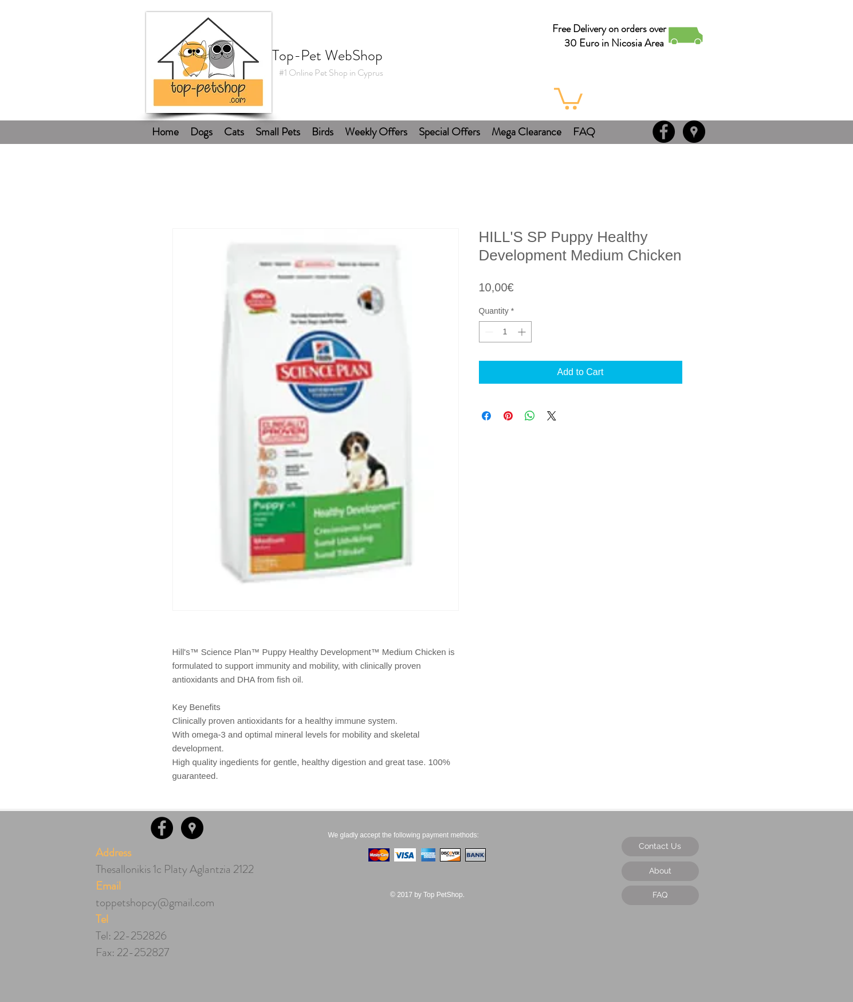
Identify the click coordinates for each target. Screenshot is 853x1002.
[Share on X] (552, 416)
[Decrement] (488, 332)
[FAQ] (660, 895)
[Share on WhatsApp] (530, 416)
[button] (568, 97)
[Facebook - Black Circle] (663, 131)
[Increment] (523, 332)
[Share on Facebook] (486, 416)
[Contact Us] (660, 846)
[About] (660, 871)
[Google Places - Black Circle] (694, 131)
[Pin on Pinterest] (508, 416)
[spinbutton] (505, 332)
